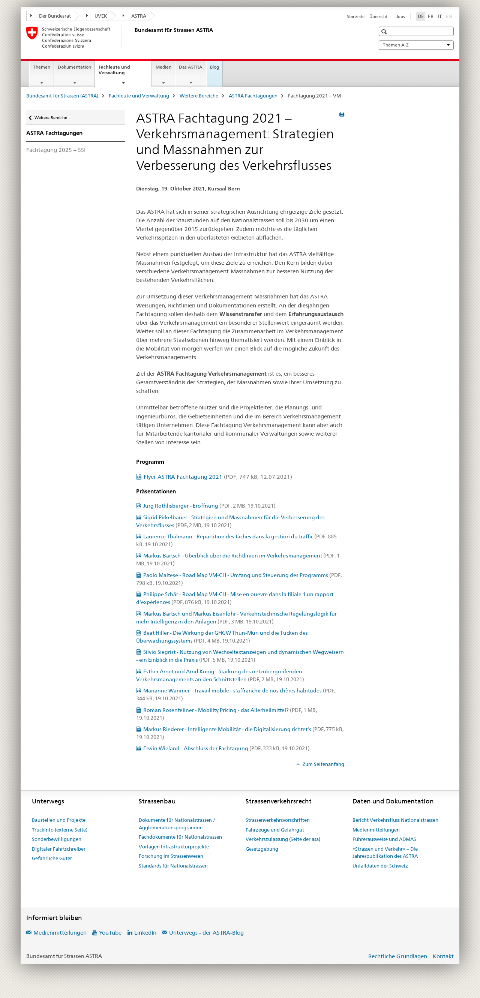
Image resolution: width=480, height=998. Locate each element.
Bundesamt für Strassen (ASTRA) (62, 96)
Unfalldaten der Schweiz (380, 866)
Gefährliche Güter (52, 858)
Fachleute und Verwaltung (120, 72)
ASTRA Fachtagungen (253, 96)
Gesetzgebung (262, 849)
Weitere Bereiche (199, 96)
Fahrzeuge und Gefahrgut (275, 830)
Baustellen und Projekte (59, 820)
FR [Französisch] (431, 16)
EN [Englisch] (450, 15)
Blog (214, 67)
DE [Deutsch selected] (421, 16)
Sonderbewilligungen (56, 839)
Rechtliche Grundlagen (397, 956)
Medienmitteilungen (376, 830)
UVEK (97, 15)
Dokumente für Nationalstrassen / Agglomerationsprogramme (177, 823)
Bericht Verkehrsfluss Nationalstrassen (395, 820)
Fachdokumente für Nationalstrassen (180, 837)
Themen (41, 67)
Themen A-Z (416, 45)
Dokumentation (74, 67)
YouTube (110, 932)
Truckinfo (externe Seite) (59, 830)
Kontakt (443, 956)
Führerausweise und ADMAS (384, 839)
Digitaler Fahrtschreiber (59, 849)
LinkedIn (145, 932)
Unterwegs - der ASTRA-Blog (206, 932)
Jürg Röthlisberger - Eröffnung (209, 506)
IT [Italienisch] (440, 16)
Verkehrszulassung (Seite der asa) (283, 839)
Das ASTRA (190, 67)
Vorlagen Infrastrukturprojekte (174, 847)
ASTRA (134, 15)
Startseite (355, 16)
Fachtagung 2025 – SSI (56, 149)
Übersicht (378, 16)
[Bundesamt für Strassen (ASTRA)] (133, 37)
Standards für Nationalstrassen (173, 866)
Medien (163, 67)
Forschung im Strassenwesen (171, 856)
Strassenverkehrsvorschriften (278, 820)
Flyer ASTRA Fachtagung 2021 (218, 476)
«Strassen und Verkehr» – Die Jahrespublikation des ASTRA (385, 852)
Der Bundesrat (50, 15)
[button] (385, 31)
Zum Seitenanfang (323, 764)
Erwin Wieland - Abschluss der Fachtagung (226, 748)
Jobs (400, 16)
